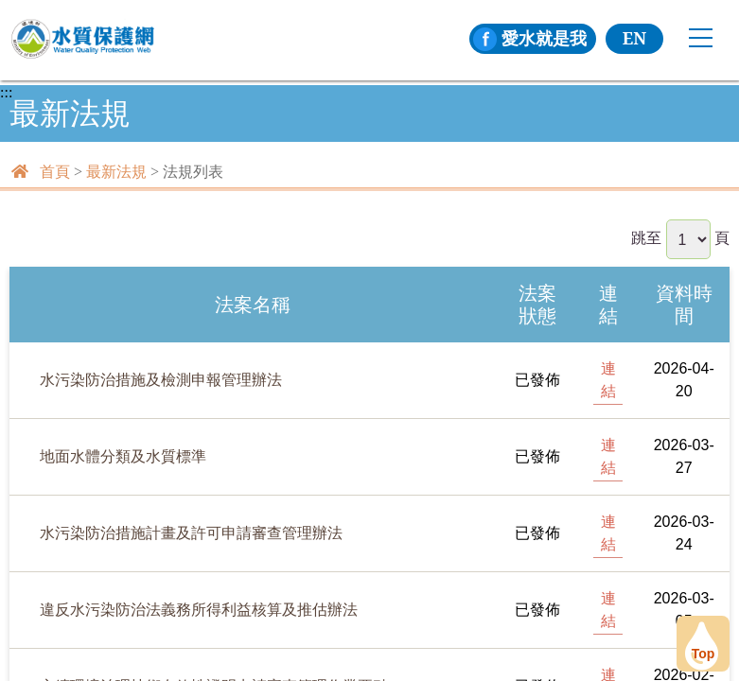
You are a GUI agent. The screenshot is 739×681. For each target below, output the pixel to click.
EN (634, 37)
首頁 (55, 172)
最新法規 (116, 172)
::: (6, 92)
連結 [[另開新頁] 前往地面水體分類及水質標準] (608, 456)
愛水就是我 (530, 37)
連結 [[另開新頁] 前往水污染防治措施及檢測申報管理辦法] (608, 379)
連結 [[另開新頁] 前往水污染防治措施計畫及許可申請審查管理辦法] (608, 533)
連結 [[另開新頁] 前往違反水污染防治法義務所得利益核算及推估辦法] (608, 609)
